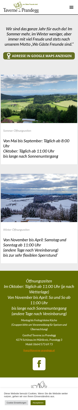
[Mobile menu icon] (71, 7)
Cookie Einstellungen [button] (16, 403)
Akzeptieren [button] (38, 403)
